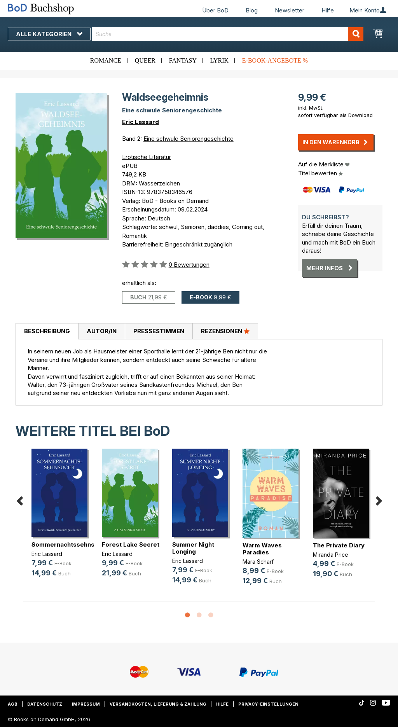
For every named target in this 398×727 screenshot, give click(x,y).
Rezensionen (225, 331)
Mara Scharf (258, 561)
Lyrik (219, 60)
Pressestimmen (158, 331)
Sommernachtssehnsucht (69, 544)
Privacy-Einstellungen (268, 704)
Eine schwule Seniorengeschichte (188, 138)
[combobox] (227, 34)
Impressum (86, 704)
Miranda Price (330, 554)
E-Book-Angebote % (275, 60)
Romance (105, 60)
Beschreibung (47, 331)
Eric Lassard (140, 122)
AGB (12, 704)
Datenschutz (44, 704)
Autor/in (102, 331)
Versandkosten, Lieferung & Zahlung (158, 704)
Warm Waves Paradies (262, 549)
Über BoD (215, 10)
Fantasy (183, 60)
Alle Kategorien (49, 34)
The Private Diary (339, 545)
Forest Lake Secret (130, 544)
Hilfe (327, 10)
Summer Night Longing (193, 548)
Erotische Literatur (146, 157)
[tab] (47, 331)
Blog (252, 10)
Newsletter (289, 10)
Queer (145, 60)
